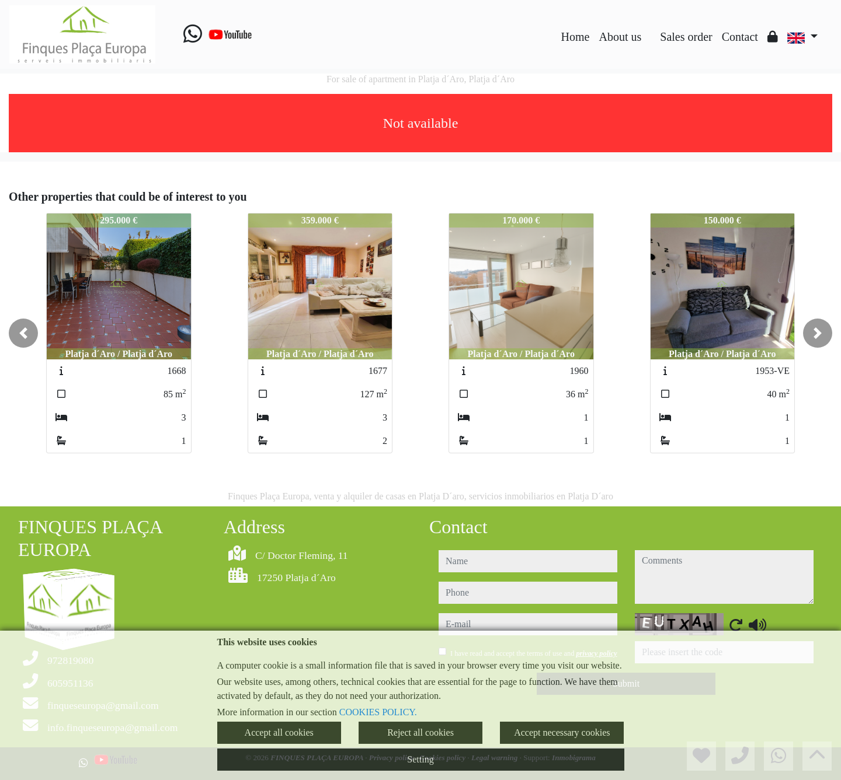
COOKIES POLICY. (378, 712)
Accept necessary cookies (562, 732)
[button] (23, 333)
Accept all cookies (279, 732)
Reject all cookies (420, 732)
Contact (740, 36)
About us (620, 36)
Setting (420, 759)
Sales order (686, 36)
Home (575, 36)
